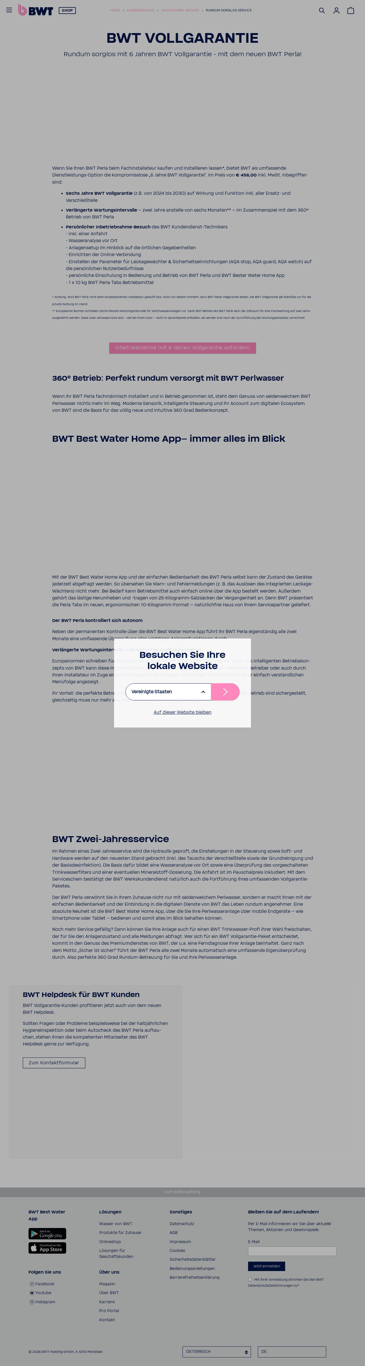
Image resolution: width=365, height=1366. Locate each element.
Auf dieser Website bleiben (183, 712)
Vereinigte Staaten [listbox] (151, 691)
